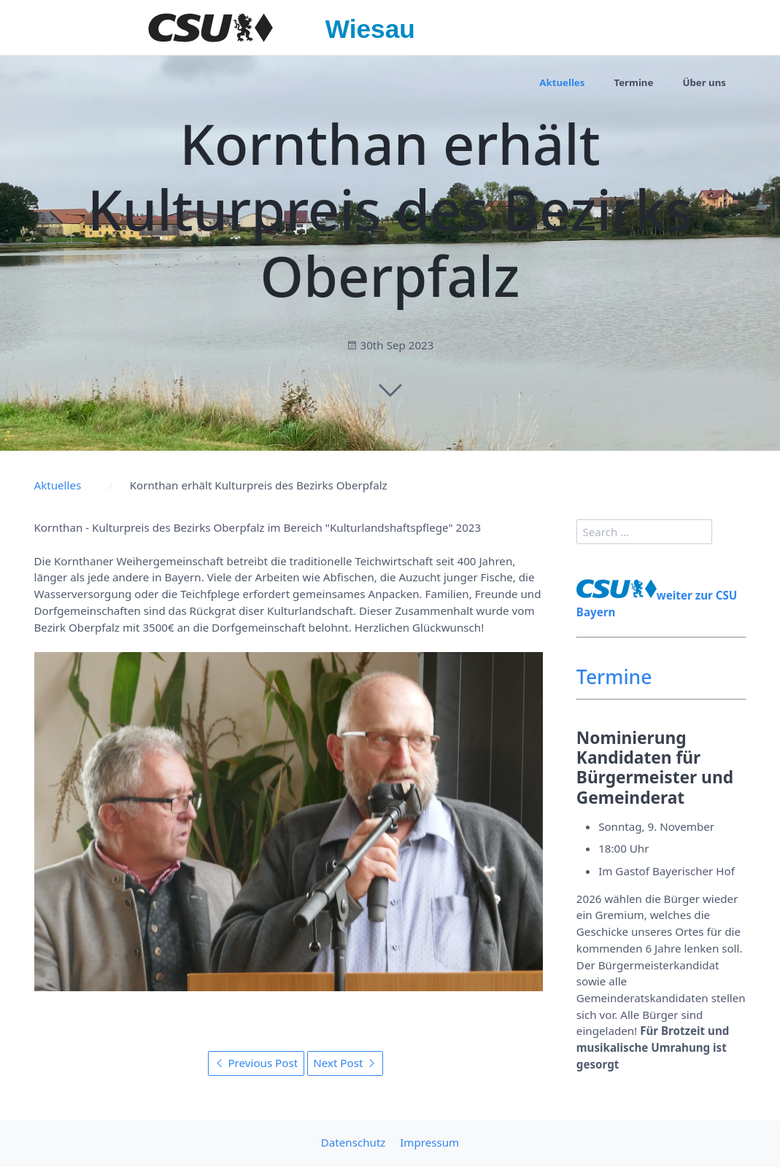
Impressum (429, 1142)
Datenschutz (353, 1142)
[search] (644, 531)
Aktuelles (561, 82)
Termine (633, 82)
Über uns (704, 82)
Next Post (345, 1062)
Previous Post (256, 1062)
